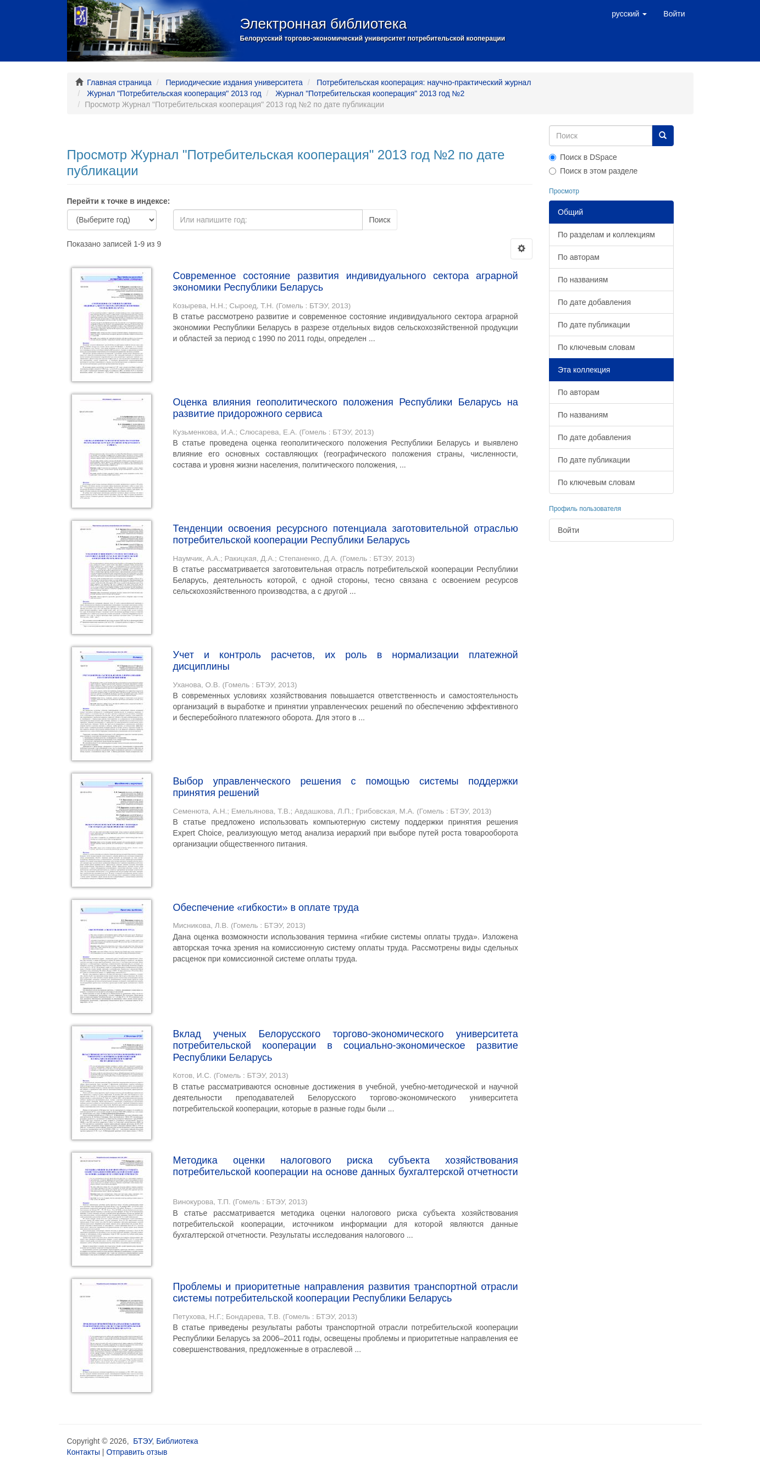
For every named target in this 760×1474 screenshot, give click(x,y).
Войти (568, 530)
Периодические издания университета (233, 82)
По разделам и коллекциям (606, 234)
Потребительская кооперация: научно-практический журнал (424, 82)
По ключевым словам (596, 347)
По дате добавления (594, 302)
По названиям (583, 279)
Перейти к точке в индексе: (118, 201)
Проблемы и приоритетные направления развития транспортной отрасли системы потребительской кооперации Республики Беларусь (345, 1292)
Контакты (83, 1452)
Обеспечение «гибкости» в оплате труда (266, 907)
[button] (629, 13)
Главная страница (119, 82)
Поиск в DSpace (583, 157)
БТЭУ (142, 1441)
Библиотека (177, 1441)
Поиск (380, 219)
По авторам (579, 257)
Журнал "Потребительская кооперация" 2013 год (174, 93)
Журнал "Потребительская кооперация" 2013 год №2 (369, 93)
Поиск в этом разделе (593, 170)
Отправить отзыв (136, 1452)
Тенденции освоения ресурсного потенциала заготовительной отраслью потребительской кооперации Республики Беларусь (345, 534)
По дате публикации (594, 324)
